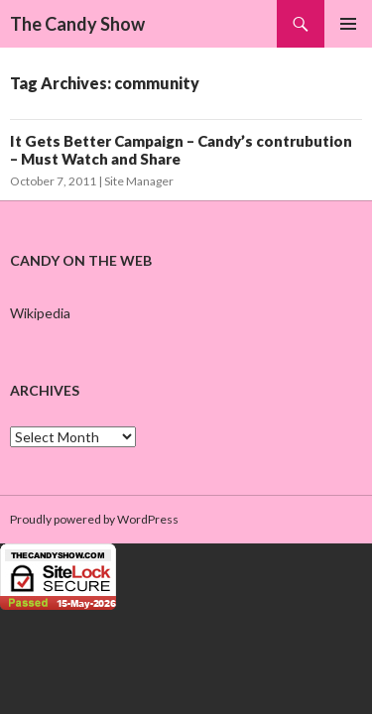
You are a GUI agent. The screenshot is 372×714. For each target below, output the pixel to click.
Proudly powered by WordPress (94, 519)
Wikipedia (40, 312)
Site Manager (139, 181)
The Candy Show (77, 24)
